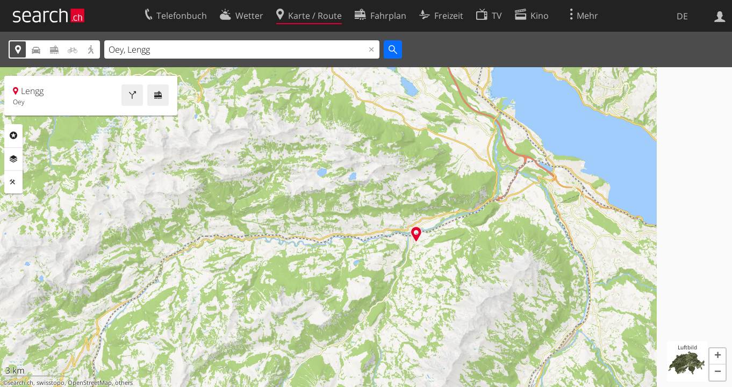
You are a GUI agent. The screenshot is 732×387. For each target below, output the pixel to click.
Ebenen (13, 159)
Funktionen (13, 182)
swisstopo (50, 382)
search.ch (20, 382)
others (124, 382)
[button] (717, 356)
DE (682, 16)
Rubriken (13, 135)
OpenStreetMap (90, 382)
